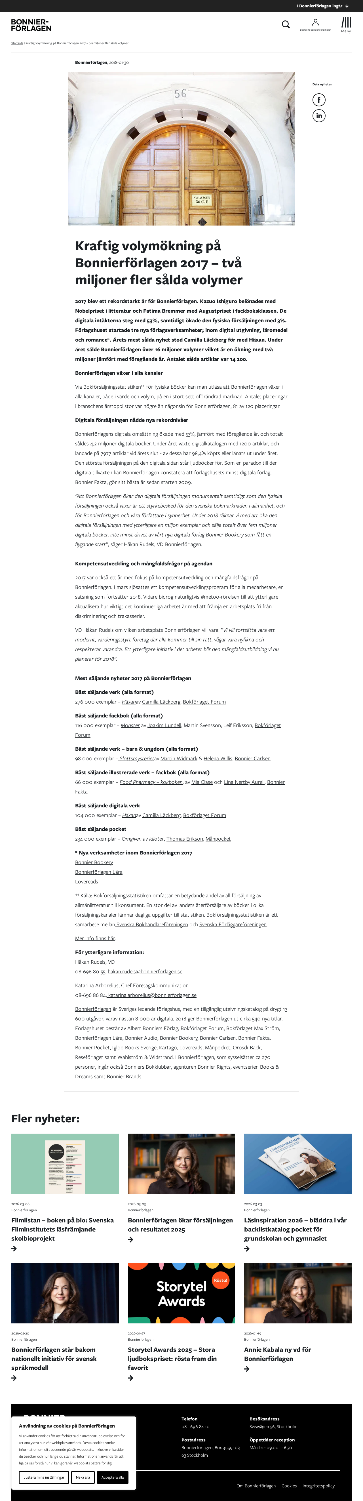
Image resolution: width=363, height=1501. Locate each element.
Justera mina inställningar (44, 1477)
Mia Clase (202, 782)
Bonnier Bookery (94, 862)
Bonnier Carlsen (253, 758)
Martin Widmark (179, 758)
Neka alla (83, 1477)
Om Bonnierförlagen (256, 1486)
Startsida (17, 43)
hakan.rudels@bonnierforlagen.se (145, 971)
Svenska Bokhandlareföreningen (151, 924)
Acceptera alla (113, 1477)
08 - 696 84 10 (196, 1426)
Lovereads (86, 881)
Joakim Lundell (164, 725)
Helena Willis (218, 758)
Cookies (289, 1486)
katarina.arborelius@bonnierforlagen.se (152, 995)
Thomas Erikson (184, 839)
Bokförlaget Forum (204, 702)
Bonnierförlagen (93, 1009)
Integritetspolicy (319, 1486)
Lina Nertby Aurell (244, 782)
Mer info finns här (95, 938)
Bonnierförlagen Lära (99, 872)
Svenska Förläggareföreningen (233, 924)
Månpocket (218, 839)
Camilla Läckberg (161, 702)
